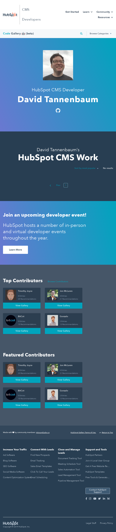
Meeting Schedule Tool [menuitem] (69, 464)
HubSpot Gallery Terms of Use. (83, 432)
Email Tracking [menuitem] (38, 460)
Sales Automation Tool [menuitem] (69, 469)
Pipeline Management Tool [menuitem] (71, 480)
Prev (55, 185)
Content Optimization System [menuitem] (17, 477)
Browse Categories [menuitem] (99, 33)
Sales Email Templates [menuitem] (41, 466)
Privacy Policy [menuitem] (106, 523)
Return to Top (106, 432)
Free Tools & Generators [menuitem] (97, 477)
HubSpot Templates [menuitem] (95, 471)
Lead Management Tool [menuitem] (69, 475)
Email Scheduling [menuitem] (39, 477)
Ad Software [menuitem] (9, 455)
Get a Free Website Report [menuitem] (97, 466)
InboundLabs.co (43, 432)
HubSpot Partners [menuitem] (93, 455)
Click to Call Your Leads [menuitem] (42, 471)
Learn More (15, 249)
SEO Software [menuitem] (9, 466)
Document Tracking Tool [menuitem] (70, 458)
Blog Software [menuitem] (10, 460)
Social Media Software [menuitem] (13, 471)
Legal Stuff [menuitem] (91, 523)
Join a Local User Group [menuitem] (97, 460)
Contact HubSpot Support (97, 491)
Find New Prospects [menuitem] (40, 455)
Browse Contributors (58, 281)
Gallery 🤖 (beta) (18, 33)
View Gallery (22, 305)
